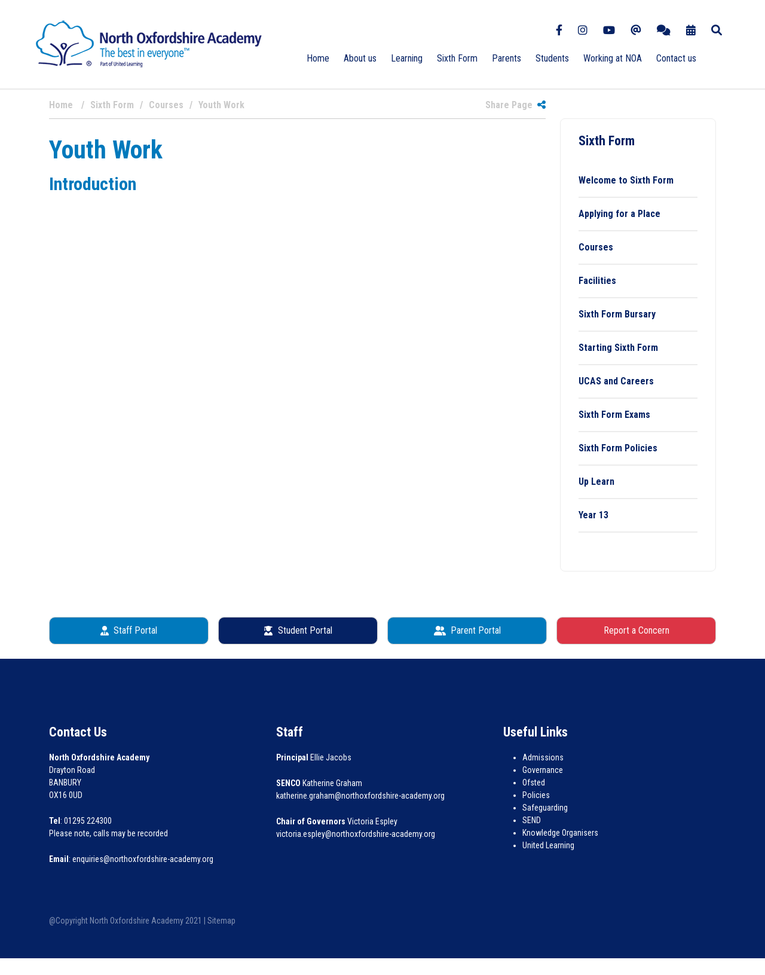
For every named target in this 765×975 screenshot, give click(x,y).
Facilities (597, 280)
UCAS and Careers (616, 381)
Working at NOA (612, 58)
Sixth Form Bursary (617, 314)
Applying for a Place (619, 213)
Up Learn (596, 481)
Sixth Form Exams (614, 414)
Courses (596, 247)
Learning (407, 58)
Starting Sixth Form (618, 347)
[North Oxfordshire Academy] (149, 43)
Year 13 (593, 515)
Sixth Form (457, 58)
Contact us (676, 58)
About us (360, 58)
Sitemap (221, 920)
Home (318, 58)
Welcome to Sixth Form (626, 180)
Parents (506, 58)
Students (552, 58)
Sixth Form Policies (618, 448)
